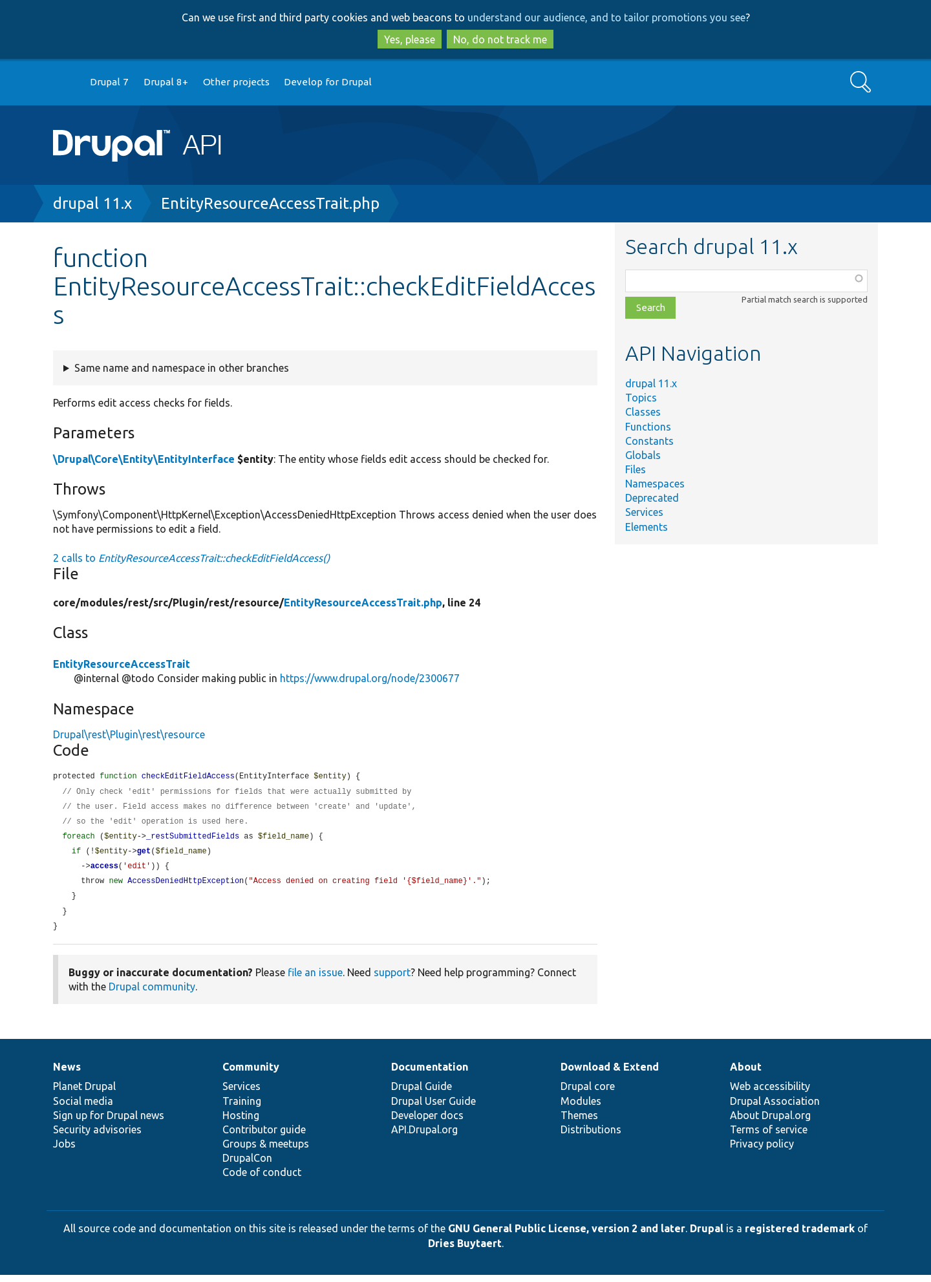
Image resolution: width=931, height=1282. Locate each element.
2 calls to (191, 558)
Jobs (64, 1151)
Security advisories (97, 1136)
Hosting (240, 1122)
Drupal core (588, 1093)
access (104, 870)
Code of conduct (261, 1179)
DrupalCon (247, 1165)
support (392, 979)
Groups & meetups (265, 1151)
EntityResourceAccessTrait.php (270, 203)
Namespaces (655, 483)
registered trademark (800, 1235)
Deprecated (652, 498)
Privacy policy (762, 1151)
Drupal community (152, 993)
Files (635, 469)
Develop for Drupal (328, 81)
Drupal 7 (109, 81)
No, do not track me (500, 39)
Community (250, 1074)
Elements (646, 527)
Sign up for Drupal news (108, 1122)
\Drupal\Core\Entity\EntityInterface (144, 459)
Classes (643, 412)
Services (644, 512)
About (746, 1074)
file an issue (315, 979)
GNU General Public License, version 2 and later (566, 1235)
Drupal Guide (421, 1093)
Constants (649, 441)
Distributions (591, 1136)
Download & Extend (610, 1074)
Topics (641, 397)
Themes (579, 1122)
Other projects (236, 81)
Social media (83, 1108)
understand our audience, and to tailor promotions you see (606, 17)
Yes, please (409, 39)
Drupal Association (775, 1108)
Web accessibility (770, 1093)
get (144, 854)
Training (241, 1108)
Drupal (706, 1235)
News (67, 1074)
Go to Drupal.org (65, 82)
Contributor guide (264, 1136)
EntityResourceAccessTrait (121, 664)
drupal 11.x (92, 203)
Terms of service (769, 1136)
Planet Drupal (84, 1093)
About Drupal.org (770, 1122)
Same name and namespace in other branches (181, 368)
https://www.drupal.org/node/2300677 (370, 678)
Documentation (429, 1074)
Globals (643, 455)
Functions (648, 427)
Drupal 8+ (166, 81)
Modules (581, 1108)
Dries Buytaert (465, 1250)
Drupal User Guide (433, 1108)
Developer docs (427, 1122)
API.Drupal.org (424, 1136)
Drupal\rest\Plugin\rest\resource (129, 734)
